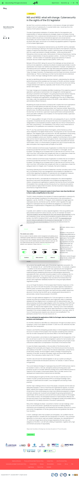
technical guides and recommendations (38, 222)
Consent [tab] (26, 229)
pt (71, 2)
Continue (26, 257)
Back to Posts (31, 435)
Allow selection (39, 257)
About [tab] (53, 229)
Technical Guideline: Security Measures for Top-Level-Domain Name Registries (49, 214)
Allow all (52, 257)
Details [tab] (39, 229)
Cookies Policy (46, 244)
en (73, 2)
